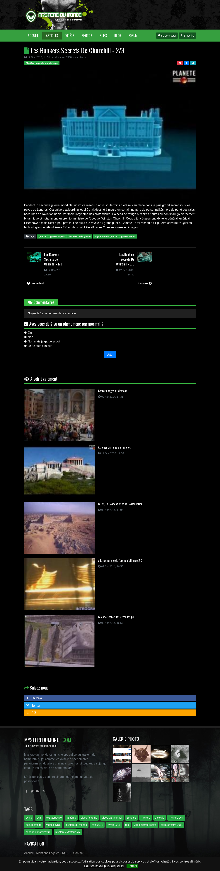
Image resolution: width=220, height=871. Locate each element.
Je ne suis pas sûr (40, 345)
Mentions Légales (47, 853)
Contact (78, 853)
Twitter (33, 705)
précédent (35, 283)
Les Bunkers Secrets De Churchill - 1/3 (53, 259)
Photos (87, 35)
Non (30, 337)
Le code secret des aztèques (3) (116, 617)
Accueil (35, 35)
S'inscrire (187, 35)
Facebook (34, 698)
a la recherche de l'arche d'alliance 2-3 (120, 560)
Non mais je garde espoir (44, 341)
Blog (117, 35)
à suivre (144, 283)
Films (103, 35)
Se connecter (167, 35)
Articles (52, 35)
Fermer (132, 865)
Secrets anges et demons (112, 391)
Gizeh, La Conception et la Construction (120, 504)
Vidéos (69, 35)
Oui (30, 332)
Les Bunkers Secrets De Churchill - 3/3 (125, 259)
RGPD (66, 853)
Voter (110, 354)
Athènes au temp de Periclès (114, 447)
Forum (133, 35)
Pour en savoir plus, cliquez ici (104, 865)
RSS (31, 713)
